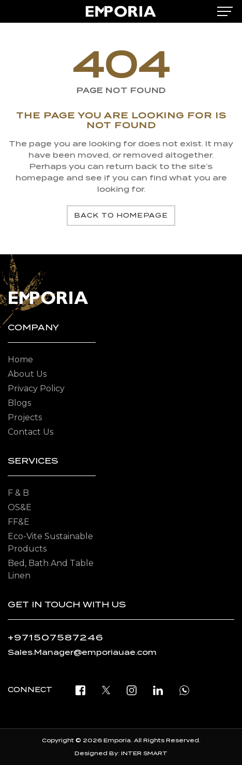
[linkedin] (158, 690)
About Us (27, 374)
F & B (18, 493)
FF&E (18, 522)
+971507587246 (55, 637)
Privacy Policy (36, 388)
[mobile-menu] (225, 11)
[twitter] (106, 690)
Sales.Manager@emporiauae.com (82, 652)
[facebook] (80, 690)
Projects (25, 417)
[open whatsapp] (184, 690)
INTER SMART (144, 753)
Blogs (19, 403)
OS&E (20, 507)
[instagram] (132, 690)
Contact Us (30, 432)
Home (20, 359)
